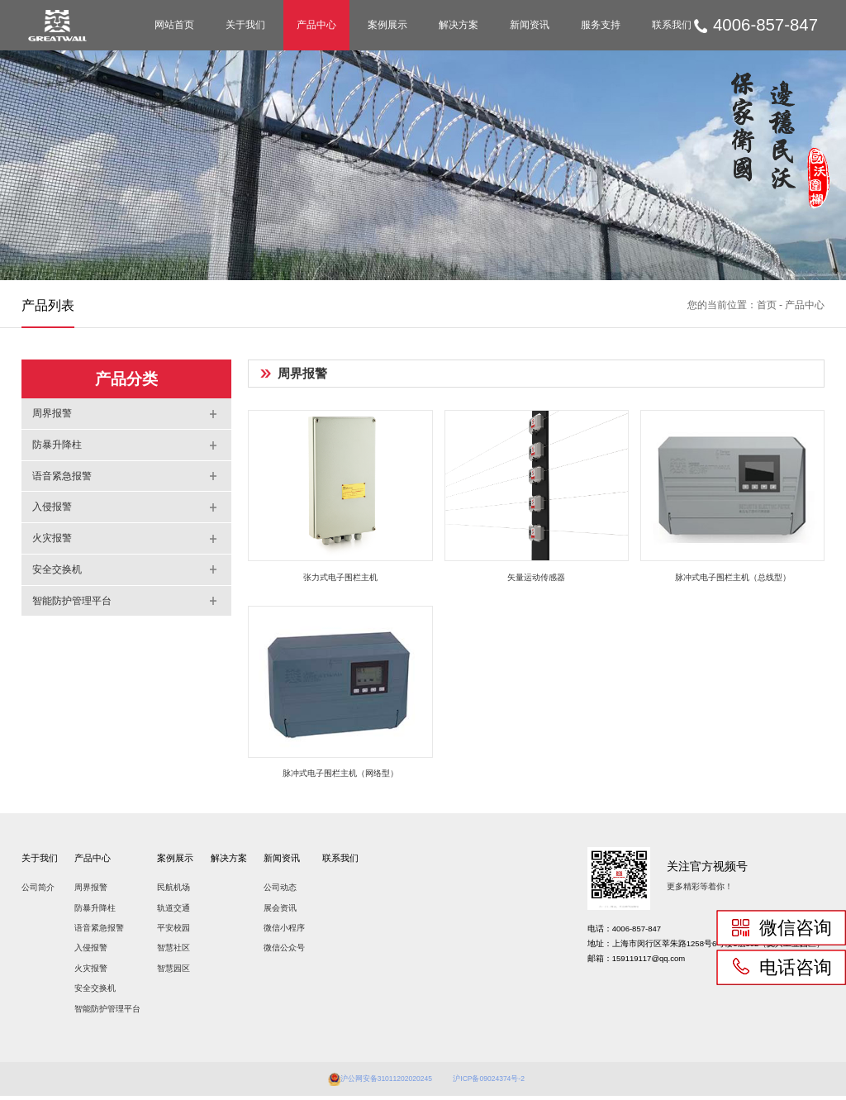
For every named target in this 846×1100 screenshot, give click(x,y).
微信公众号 (284, 951)
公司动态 (280, 891)
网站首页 (174, 25)
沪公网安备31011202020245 (379, 1082)
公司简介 (38, 891)
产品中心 (316, 25)
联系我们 (672, 25)
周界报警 (90, 891)
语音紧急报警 (99, 931)
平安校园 (173, 931)
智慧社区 (173, 951)
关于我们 (245, 25)
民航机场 (173, 891)
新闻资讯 (529, 25)
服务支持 (600, 25)
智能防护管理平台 (107, 1012)
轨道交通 (173, 912)
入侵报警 (90, 951)
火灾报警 (90, 972)
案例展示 (387, 25)
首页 (767, 305)
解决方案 (458, 25)
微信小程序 (284, 931)
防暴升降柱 (95, 912)
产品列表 (47, 305)
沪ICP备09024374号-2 (497, 1082)
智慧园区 (173, 972)
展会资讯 (280, 912)
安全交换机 (95, 992)
